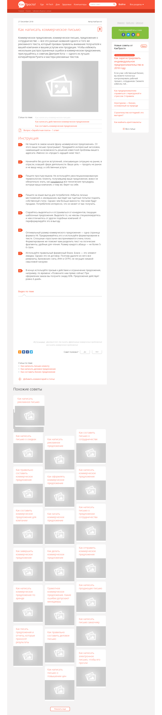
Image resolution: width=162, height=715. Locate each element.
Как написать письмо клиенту (35, 366)
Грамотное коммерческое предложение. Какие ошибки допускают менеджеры (59, 595)
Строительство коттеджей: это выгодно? (129, 114)
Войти (122, 4)
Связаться (139, 23)
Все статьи (130, 129)
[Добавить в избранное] (100, 29)
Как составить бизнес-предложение (38, 372)
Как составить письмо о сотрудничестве (88, 436)
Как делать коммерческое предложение (56, 554)
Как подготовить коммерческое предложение (25, 402)
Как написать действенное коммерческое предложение (62, 121)
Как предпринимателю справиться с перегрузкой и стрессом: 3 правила (127, 93)
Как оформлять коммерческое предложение (56, 480)
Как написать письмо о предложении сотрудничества (88, 512)
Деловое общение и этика (42, 11)
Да (85, 352)
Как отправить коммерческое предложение (87, 551)
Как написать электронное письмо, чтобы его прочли (89, 657)
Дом (58, 4)
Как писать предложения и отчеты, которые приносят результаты (25, 635)
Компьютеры (80, 4)
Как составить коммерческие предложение (56, 126)
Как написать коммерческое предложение (87, 473)
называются (56, 181)
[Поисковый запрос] (103, 4)
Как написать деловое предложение (38, 369)
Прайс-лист (130, 23)
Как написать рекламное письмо (90, 400)
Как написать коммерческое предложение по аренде (25, 593)
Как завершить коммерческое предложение (24, 554)
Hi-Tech (49, 4)
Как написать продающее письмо (90, 586)
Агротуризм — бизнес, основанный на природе (126, 104)
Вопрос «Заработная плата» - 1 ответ (41, 130)
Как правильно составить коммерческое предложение (56, 403)
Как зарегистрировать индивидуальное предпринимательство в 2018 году (128, 63)
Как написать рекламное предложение (55, 442)
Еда (42, 4)
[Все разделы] (137, 4)
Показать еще (60, 709)
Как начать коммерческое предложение (56, 517)
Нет (97, 352)
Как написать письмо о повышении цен (57, 673)
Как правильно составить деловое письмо (59, 636)
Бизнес (28, 11)
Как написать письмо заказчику (89, 620)
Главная (21, 11)
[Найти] (114, 4)
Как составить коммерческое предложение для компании (26, 515)
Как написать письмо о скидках (26, 437)
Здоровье (66, 4)
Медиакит (121, 23)
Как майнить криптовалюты (127, 122)
